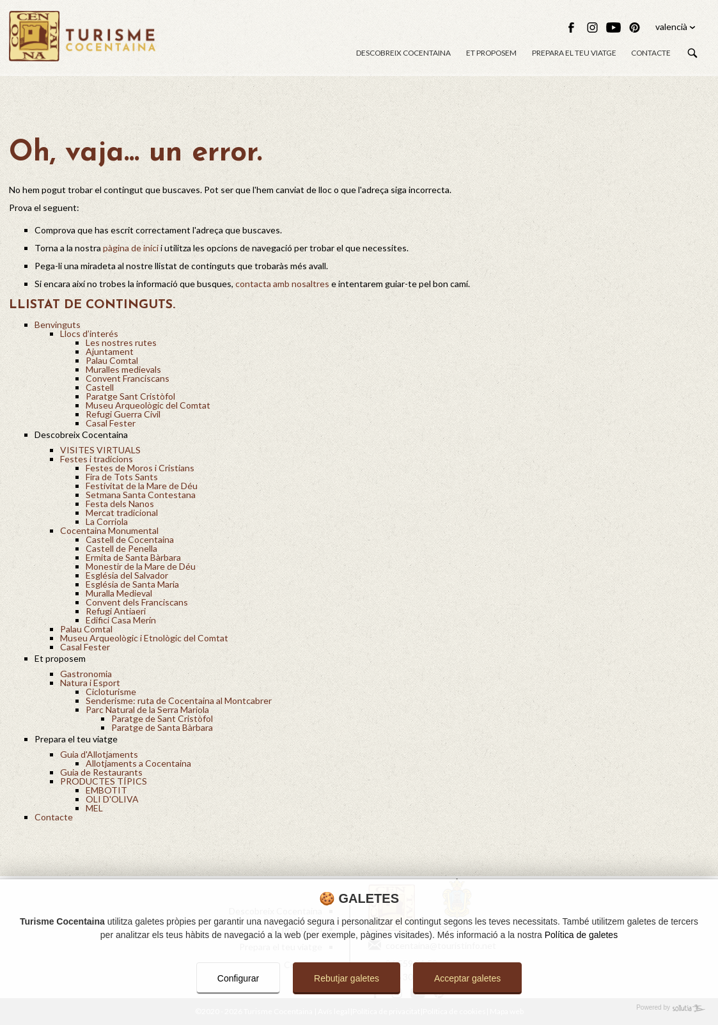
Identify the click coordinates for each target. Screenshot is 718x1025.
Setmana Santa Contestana (141, 494)
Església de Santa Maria (132, 584)
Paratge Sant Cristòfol (130, 396)
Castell (100, 387)
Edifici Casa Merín (121, 619)
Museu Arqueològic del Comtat (148, 405)
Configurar (238, 978)
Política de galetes (581, 935)
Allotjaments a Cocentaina (138, 763)
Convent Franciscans (127, 378)
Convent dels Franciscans (137, 602)
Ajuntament (110, 351)
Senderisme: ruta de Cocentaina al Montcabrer (179, 700)
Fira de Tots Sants (122, 476)
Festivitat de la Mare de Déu (142, 485)
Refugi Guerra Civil (123, 414)
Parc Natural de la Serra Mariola (147, 709)
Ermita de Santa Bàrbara (133, 557)
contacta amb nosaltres (282, 283)
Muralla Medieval (119, 593)
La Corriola (107, 521)
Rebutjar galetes (346, 978)
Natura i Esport (90, 682)
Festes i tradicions (96, 458)
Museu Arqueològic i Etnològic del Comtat (144, 637)
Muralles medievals (123, 369)
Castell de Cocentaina (130, 539)
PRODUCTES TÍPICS (103, 781)
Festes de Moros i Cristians (140, 467)
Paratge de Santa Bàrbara (162, 727)
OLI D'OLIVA (112, 799)
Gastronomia (86, 673)
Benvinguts (58, 324)
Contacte (651, 53)
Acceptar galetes (467, 978)
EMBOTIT (106, 790)
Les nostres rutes (121, 342)
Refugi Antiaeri (116, 611)
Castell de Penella (121, 548)
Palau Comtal (112, 360)
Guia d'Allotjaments (99, 754)
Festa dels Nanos (120, 503)
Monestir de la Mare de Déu (141, 566)
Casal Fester (111, 423)
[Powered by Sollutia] (359, 1008)
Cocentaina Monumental (109, 530)
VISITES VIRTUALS (100, 449)
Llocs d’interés (89, 333)
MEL (94, 807)
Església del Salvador (127, 575)
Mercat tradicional (122, 512)
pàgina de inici (131, 247)
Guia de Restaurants (101, 772)
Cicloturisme (111, 691)
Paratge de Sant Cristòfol (162, 718)
